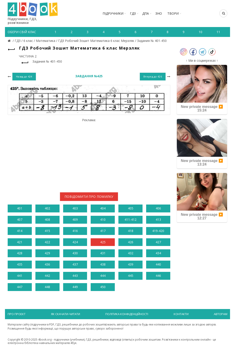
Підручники (113, 13)
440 (158, 264)
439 (130, 264)
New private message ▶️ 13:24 (202, 162)
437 (75, 264)
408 (47, 219)
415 (47, 231)
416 (75, 231)
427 (158, 242)
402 (47, 208)
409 (75, 219)
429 (47, 253)
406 (158, 208)
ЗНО (158, 13)
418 (130, 231)
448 (47, 287)
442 (47, 275)
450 (103, 287)
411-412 (130, 219)
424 (75, 242)
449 (75, 287)
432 (130, 253)
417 (103, 231)
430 (75, 253)
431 (103, 253)
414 (19, 231)
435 (19, 264)
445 (130, 275)
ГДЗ (133, 13)
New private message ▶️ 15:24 (202, 108)
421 (19, 242)
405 (130, 208)
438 (103, 264)
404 (103, 208)
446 (158, 275)
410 (103, 219)
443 (75, 275)
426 (130, 242)
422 (47, 242)
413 (158, 219)
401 (19, 208)
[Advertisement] (89, 153)
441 (19, 275)
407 (19, 219)
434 (158, 253)
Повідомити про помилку (89, 196)
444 (103, 275)
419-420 (158, 231)
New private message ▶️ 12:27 (202, 216)
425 (103, 242)
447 (19, 287)
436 (47, 264)
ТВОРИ (173, 13)
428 (19, 253)
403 (75, 208)
